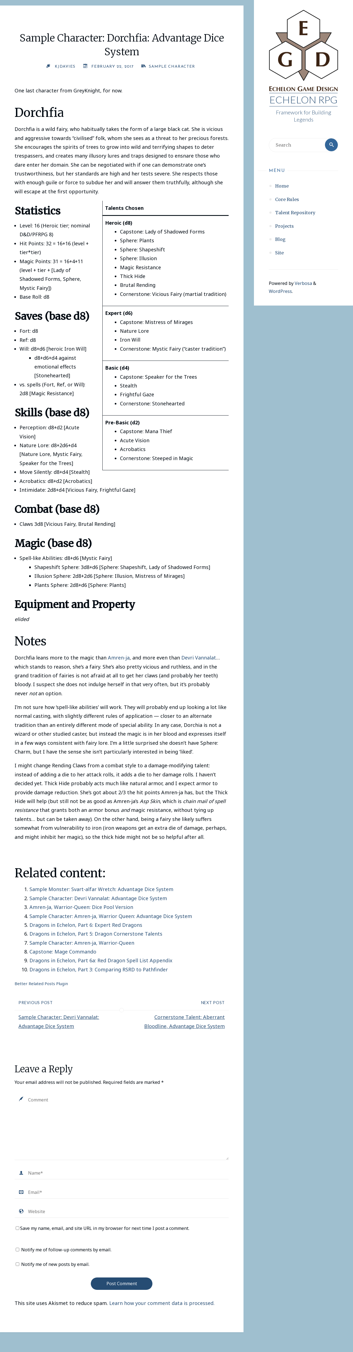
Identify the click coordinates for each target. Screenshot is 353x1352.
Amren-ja (119, 657)
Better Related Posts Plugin (41, 983)
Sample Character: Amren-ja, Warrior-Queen (81, 942)
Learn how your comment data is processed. (162, 1303)
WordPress (280, 291)
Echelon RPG (303, 100)
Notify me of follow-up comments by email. (66, 1250)
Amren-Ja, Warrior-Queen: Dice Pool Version (81, 907)
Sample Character (172, 67)
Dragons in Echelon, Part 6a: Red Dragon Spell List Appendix (101, 960)
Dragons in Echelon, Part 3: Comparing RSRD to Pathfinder (98, 969)
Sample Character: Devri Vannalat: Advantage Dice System (98, 898)
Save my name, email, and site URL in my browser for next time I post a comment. (102, 1228)
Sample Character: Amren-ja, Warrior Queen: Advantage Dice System (110, 916)
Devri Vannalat (198, 657)
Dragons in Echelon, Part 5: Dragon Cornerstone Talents (95, 933)
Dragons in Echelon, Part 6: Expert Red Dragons (85, 925)
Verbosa (303, 283)
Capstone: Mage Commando (62, 951)
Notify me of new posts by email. (55, 1264)
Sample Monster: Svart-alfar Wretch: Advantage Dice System (101, 889)
